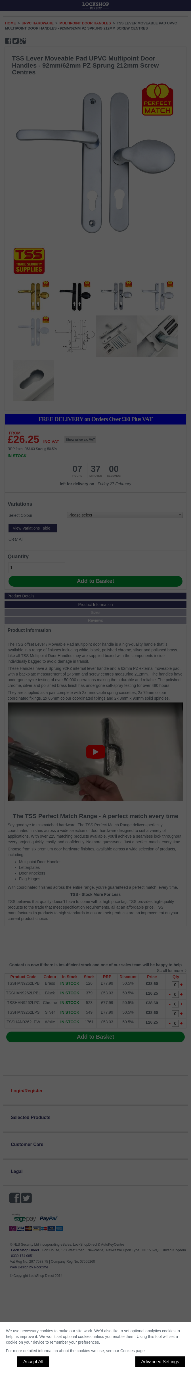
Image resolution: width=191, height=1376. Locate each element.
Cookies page (132, 1350)
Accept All (33, 1361)
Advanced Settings (160, 1361)
